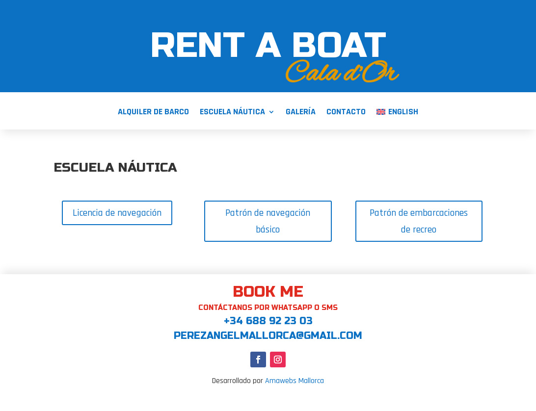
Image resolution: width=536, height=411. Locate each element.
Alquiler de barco (153, 112)
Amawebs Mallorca (294, 381)
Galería (301, 112)
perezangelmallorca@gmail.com (268, 336)
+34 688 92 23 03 (268, 321)
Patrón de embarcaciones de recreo (419, 221)
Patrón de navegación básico (267, 221)
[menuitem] (397, 118)
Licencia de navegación (117, 212)
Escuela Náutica (232, 112)
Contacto (346, 112)
